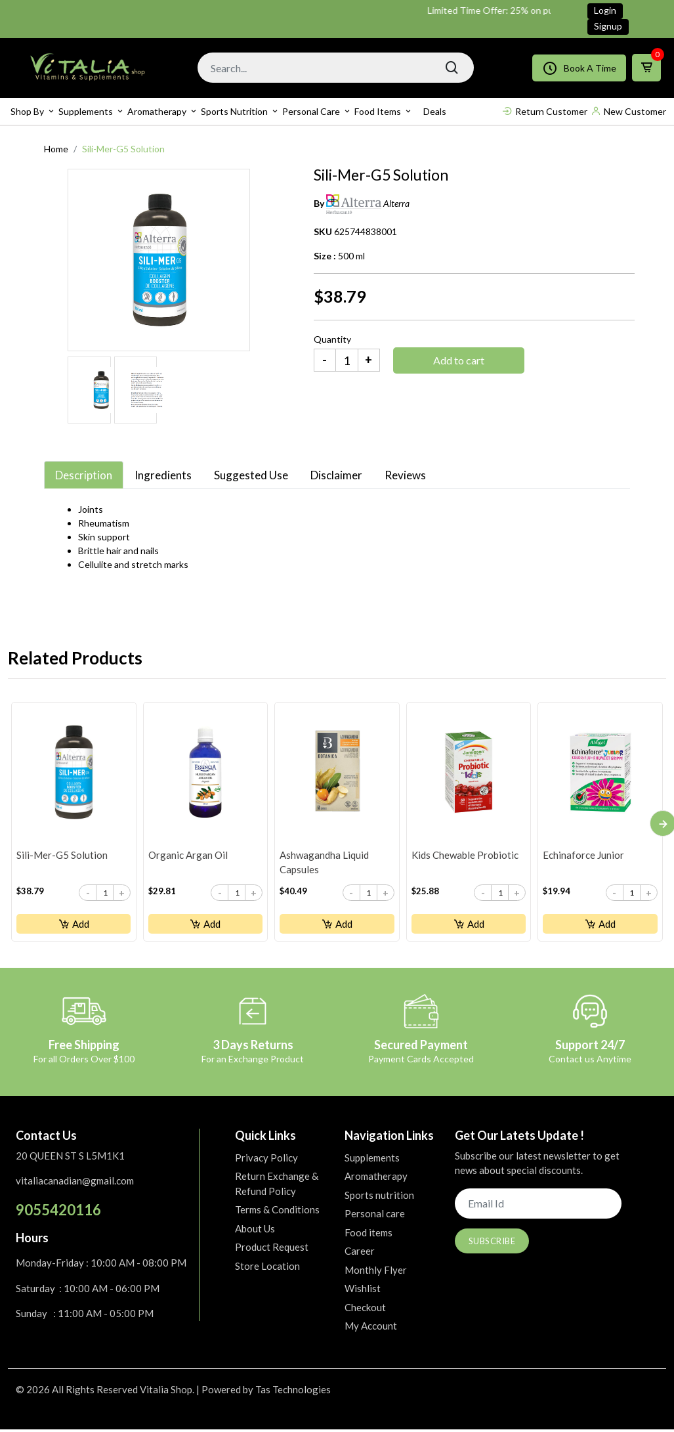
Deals (434, 111)
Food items (377, 111)
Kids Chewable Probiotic (464, 855)
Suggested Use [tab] (251, 475)
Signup (608, 26)
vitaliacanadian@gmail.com (75, 1183)
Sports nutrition (234, 111)
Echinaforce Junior (582, 855)
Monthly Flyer (376, 1272)
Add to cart (458, 360)
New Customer (628, 111)
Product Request (271, 1249)
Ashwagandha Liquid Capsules (323, 863)
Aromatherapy (156, 111)
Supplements (85, 111)
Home (56, 148)
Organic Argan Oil (187, 855)
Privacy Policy (266, 1159)
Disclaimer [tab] (336, 475)
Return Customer (544, 111)
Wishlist (363, 1291)
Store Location (267, 1268)
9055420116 (58, 1212)
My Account (371, 1328)
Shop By (27, 111)
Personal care (311, 111)
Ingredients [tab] (163, 475)
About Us (255, 1230)
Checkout (365, 1309)
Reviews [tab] (405, 475)
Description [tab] (83, 475)
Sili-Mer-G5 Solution (61, 855)
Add (73, 924)
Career (360, 1253)
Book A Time (579, 68)
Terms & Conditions (277, 1212)
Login (605, 10)
